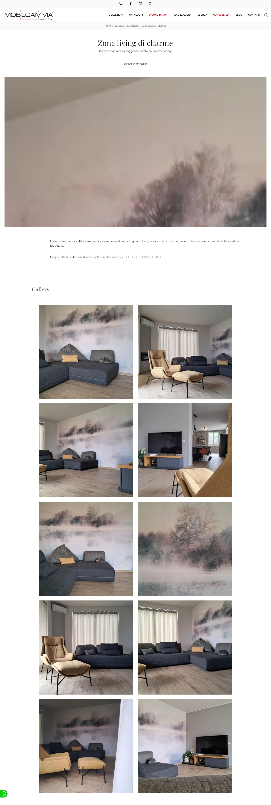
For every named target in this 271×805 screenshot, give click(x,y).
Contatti (254, 15)
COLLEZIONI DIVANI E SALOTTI (145, 257)
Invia (108, 765)
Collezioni (116, 15)
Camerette (145, 800)
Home (108, 25)
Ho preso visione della (127, 749)
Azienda (202, 15)
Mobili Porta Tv (80, 800)
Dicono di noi (158, 15)
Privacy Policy (140, 749)
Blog (238, 15)
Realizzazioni (182, 15)
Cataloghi (136, 15)
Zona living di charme (154, 25)
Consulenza (221, 15)
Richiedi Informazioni (135, 63)
